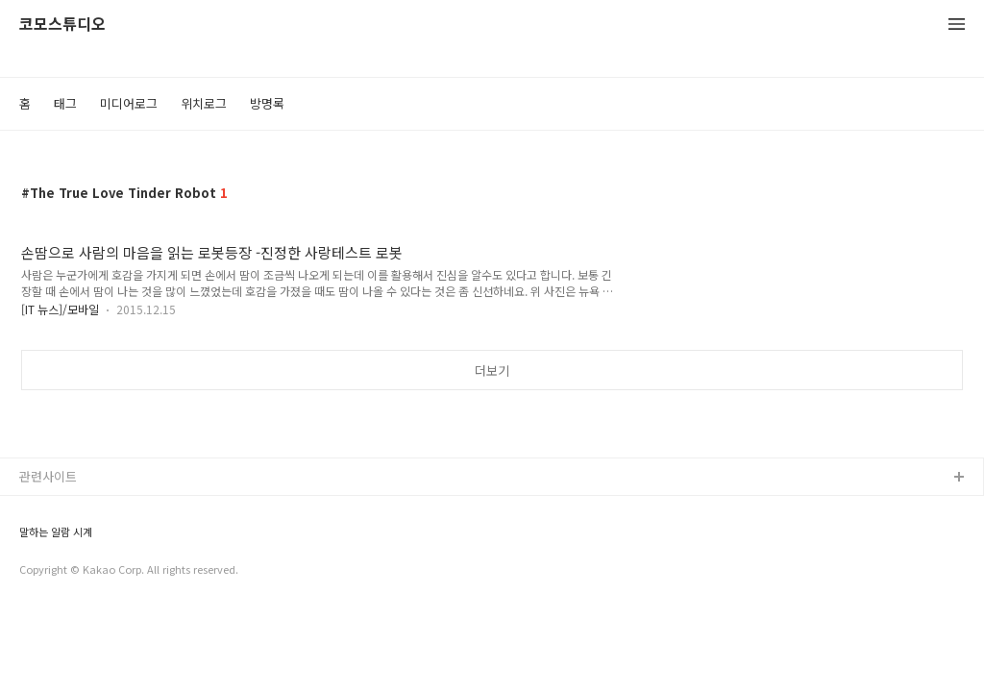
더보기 (492, 370)
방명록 (267, 103)
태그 (65, 103)
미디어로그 (129, 103)
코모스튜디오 (62, 24)
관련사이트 (48, 476)
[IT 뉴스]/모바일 (60, 309)
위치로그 (204, 103)
